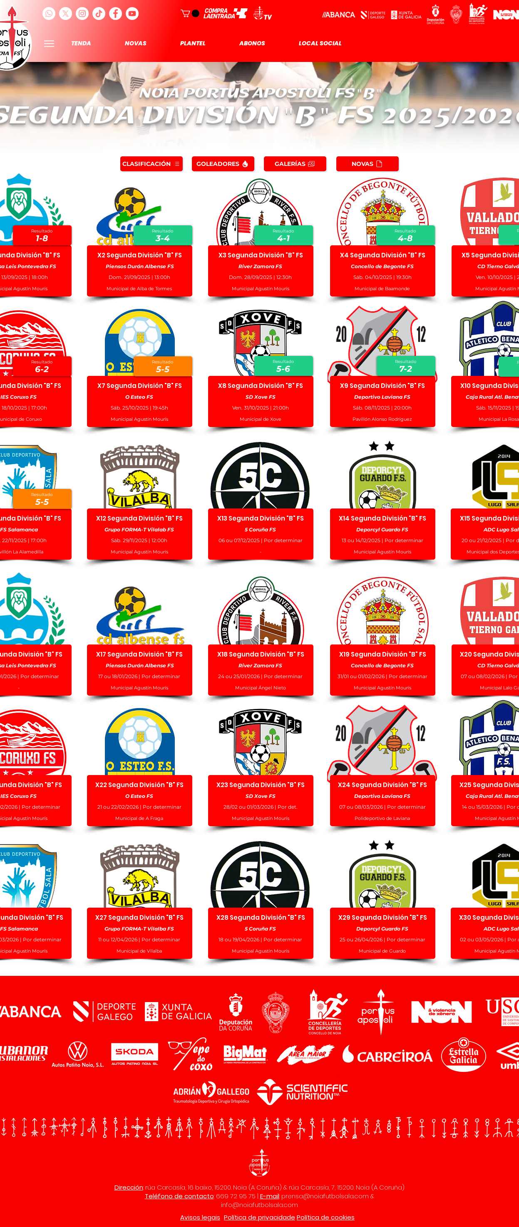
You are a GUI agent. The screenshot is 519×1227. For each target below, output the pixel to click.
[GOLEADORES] (223, 163)
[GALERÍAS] (295, 163)
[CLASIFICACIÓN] (151, 163)
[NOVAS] (367, 163)
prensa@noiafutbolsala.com (325, 1196)
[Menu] (49, 43)
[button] (190, 13)
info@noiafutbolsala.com (259, 1204)
